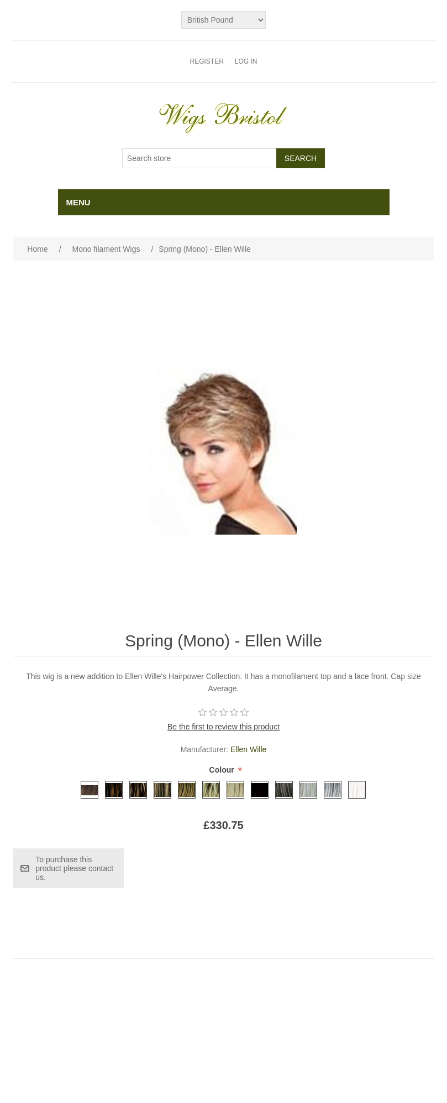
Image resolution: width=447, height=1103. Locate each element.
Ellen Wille (248, 749)
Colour (222, 769)
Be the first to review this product (223, 726)
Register (206, 61)
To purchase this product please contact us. (74, 868)
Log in (246, 61)
